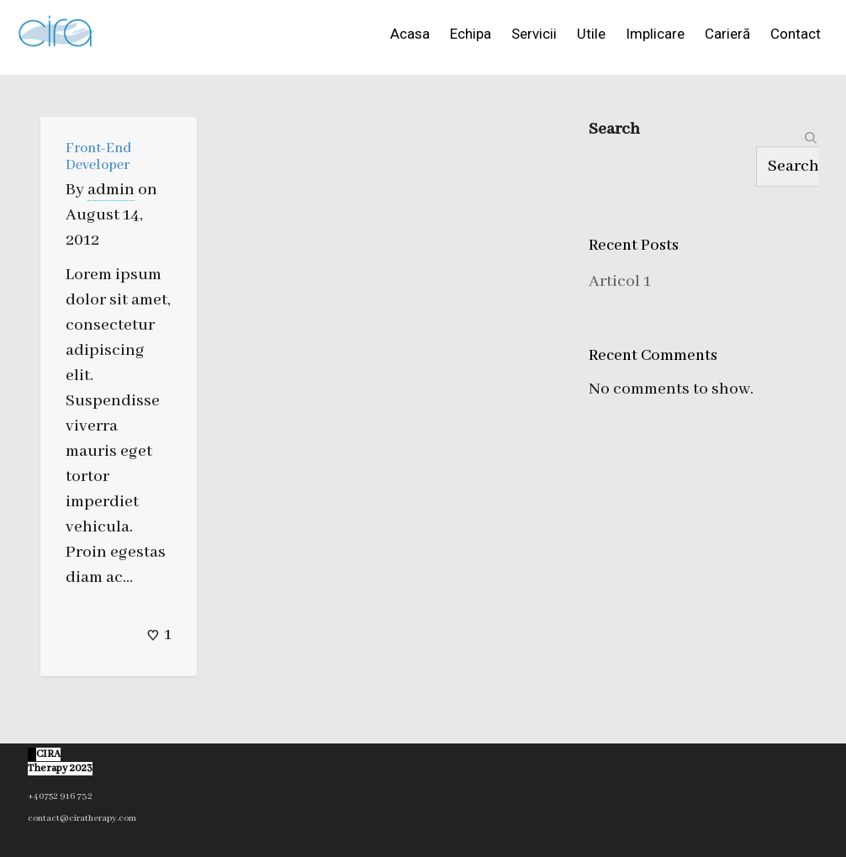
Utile (591, 33)
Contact (795, 33)
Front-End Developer (98, 157)
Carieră (727, 33)
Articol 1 (620, 281)
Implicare (655, 33)
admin (111, 189)
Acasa (410, 33)
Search (614, 129)
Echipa (470, 33)
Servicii (534, 33)
